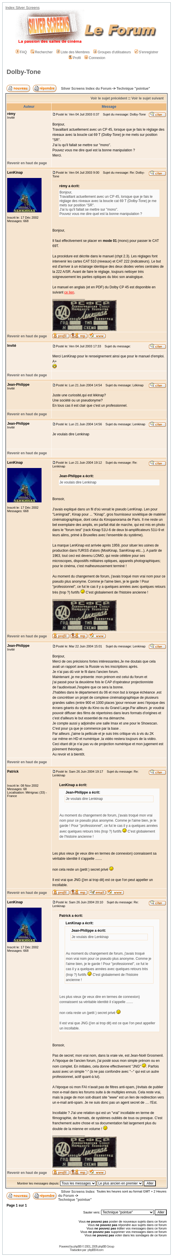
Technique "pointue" (133, 89)
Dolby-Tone (24, 71)
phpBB (77, 1246)
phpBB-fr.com (95, 1250)
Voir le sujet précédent (109, 98)
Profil (75, 58)
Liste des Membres (73, 52)
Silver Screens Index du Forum (86, 89)
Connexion (94, 58)
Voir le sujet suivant (147, 98)
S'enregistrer (146, 52)
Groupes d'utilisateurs (112, 52)
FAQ (21, 52)
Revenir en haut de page (27, 163)
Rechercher (42, 52)
